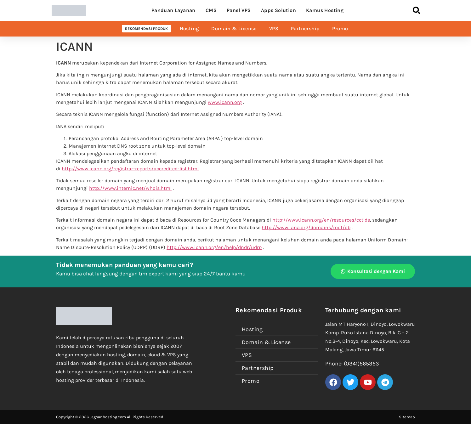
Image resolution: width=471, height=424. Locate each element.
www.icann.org (225, 102)
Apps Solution (278, 10)
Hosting (189, 28)
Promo (340, 28)
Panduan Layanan (173, 10)
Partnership (305, 28)
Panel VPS (239, 10)
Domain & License (233, 28)
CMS (211, 10)
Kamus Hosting (324, 10)
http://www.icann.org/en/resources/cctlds (321, 220)
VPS (273, 28)
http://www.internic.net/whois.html (130, 188)
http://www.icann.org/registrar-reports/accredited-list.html (130, 169)
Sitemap (407, 417)
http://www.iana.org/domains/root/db (306, 227)
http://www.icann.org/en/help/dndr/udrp (214, 247)
